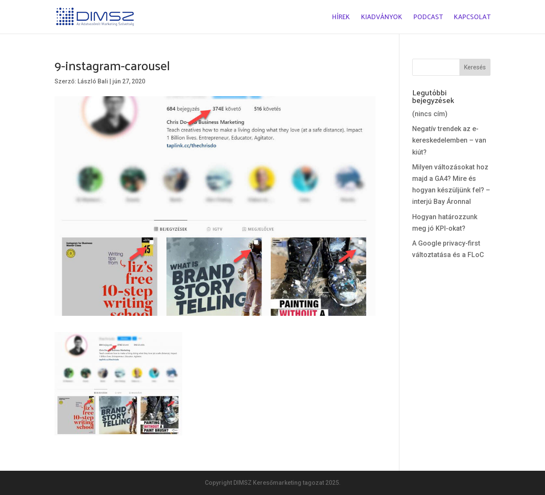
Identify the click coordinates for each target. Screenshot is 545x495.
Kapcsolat (472, 18)
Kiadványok (381, 18)
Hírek (341, 18)
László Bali (92, 81)
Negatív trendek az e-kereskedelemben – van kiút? (449, 140)
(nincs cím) (429, 114)
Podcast (428, 18)
